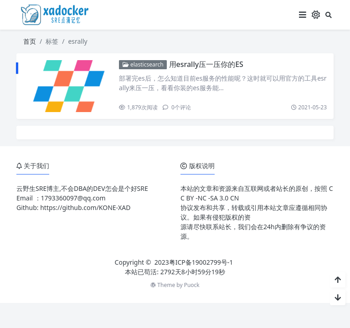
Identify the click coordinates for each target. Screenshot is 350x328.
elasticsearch (143, 64)
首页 (29, 41)
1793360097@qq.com (73, 198)
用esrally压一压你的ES (206, 64)
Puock (192, 285)
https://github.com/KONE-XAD (85, 207)
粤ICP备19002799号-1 (201, 262)
